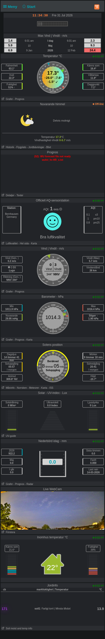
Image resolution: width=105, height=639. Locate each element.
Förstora (8, 532)
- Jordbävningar (35, 147)
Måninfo (8, 387)
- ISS (50, 387)
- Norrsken (21, 387)
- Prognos (19, 99)
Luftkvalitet (9, 243)
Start (28, 6)
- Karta (33, 243)
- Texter (19, 195)
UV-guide (8, 436)
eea (57, 209)
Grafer (7, 99)
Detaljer (7, 195)
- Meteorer (33, 387)
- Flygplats (20, 147)
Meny (11, 6)
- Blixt (48, 147)
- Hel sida (23, 243)
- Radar (29, 484)
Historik (7, 147)
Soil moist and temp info (16, 628)
